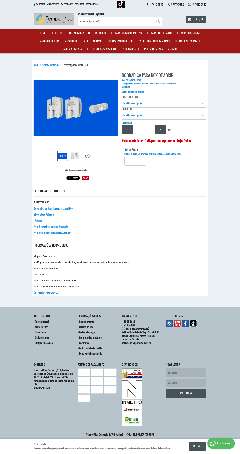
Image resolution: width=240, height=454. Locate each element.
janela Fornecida (49, 41)
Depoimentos (92, 4)
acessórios (71, 41)
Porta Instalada (153, 49)
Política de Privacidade (90, 353)
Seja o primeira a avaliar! (133, 92)
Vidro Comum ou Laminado (154, 41)
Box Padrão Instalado (188, 41)
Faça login (99, 14)
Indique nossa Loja (44, 343)
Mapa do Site (41, 327)
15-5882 (157, 4)
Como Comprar (86, 321)
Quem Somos (39, 4)
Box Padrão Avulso (79, 33)
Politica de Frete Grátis (90, 348)
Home (43, 33)
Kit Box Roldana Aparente (101, 49)
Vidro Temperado (93, 41)
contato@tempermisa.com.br (136, 343)
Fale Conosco (67, 4)
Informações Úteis (89, 316)
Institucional (42, 316)
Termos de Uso (86, 327)
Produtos (79, 4)
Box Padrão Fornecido (121, 41)
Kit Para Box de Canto (159, 33)
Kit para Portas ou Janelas (126, 33)
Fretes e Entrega (87, 332)
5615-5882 (199, 4)
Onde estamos (42, 337)
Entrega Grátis (130, 49)
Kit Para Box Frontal (189, 33)
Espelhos (100, 33)
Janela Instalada (72, 49)
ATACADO (173, 49)
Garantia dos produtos (90, 337)
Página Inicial (42, 321)
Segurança (84, 343)
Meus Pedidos (53, 4)
